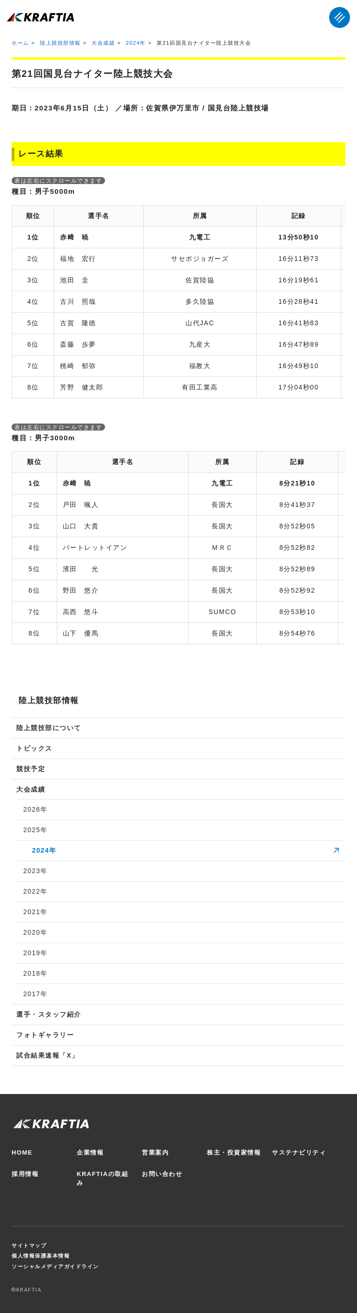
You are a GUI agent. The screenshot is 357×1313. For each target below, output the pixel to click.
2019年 (35, 953)
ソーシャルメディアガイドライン (55, 1266)
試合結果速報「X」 (47, 1055)
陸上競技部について (48, 728)
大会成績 (103, 43)
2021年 (35, 912)
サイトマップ (29, 1245)
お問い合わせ (162, 1173)
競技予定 (30, 769)
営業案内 (155, 1152)
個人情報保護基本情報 (41, 1255)
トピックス (34, 748)
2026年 (35, 809)
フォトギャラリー (45, 1035)
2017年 (35, 994)
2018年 (35, 973)
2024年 (136, 43)
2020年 (35, 932)
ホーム (20, 43)
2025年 (35, 830)
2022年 (35, 891)
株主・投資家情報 (234, 1152)
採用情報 (25, 1173)
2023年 (35, 871)
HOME (22, 1152)
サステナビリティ (299, 1152)
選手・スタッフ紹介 (48, 1014)
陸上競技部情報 (60, 43)
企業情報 (90, 1152)
